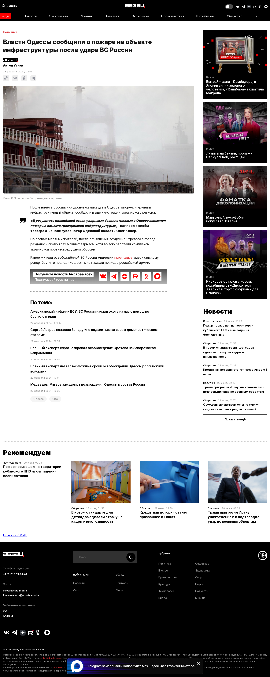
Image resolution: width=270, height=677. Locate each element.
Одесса (38, 398)
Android (8, 615)
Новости (30, 16)
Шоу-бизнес (205, 16)
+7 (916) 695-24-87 (15, 574)
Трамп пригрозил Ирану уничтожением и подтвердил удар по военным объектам (233, 516)
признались (123, 257)
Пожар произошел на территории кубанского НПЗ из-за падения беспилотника (228, 330)
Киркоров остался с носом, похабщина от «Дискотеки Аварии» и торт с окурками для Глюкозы (232, 287)
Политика (112, 16)
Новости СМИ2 (15, 535)
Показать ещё (235, 419)
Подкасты (202, 591)
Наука (199, 584)
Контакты (122, 583)
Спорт (199, 577)
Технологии (166, 591)
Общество (234, 16)
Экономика (140, 16)
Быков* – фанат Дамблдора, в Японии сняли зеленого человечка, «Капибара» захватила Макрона (235, 87)
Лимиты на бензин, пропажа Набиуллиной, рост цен (229, 155)
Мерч (119, 590)
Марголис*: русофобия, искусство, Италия (226, 219)
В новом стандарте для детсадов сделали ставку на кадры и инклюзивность (228, 352)
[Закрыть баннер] (198, 663)
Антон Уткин (13, 65)
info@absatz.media (15, 590)
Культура (164, 584)
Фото (76, 590)
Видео (210, 77)
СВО (55, 398)
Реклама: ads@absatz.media (21, 595)
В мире (163, 570)
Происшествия (172, 16)
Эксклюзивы (58, 16)
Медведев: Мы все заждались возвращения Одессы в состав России (87, 384)
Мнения (86, 16)
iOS (5, 611)
